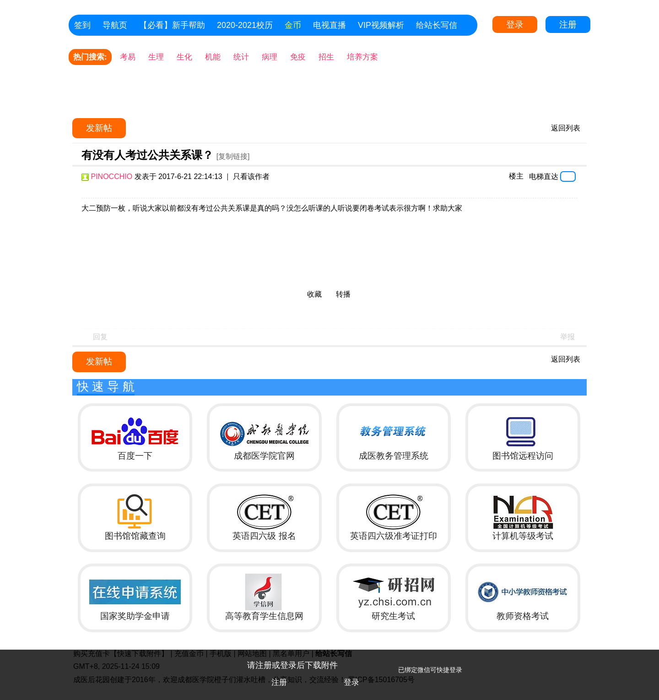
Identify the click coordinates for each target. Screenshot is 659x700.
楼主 (516, 176)
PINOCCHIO (111, 176)
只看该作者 (251, 176)
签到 (82, 25)
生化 (184, 57)
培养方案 (362, 57)
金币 (293, 25)
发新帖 (99, 128)
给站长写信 (436, 25)
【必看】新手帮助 (172, 25)
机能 (213, 57)
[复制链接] (233, 156)
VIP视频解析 (381, 25)
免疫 (298, 57)
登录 (515, 24)
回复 (100, 337)
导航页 (115, 25)
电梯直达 (543, 176)
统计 (241, 57)
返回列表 (565, 128)
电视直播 (329, 25)
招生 (326, 57)
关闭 (647, 661)
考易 (127, 57)
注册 (568, 24)
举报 (567, 337)
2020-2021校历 (245, 25)
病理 (269, 57)
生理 (156, 57)
